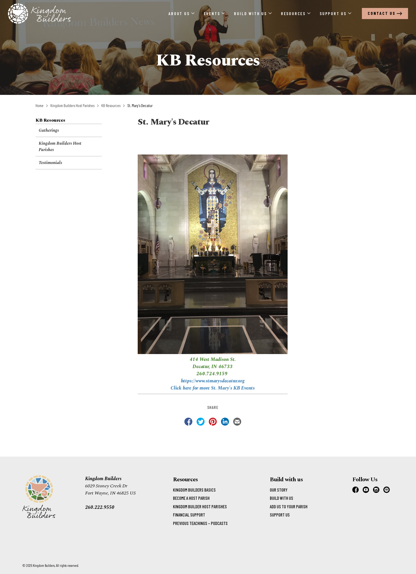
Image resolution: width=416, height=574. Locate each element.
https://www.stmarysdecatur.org (213, 381)
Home (40, 105)
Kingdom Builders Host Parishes (72, 105)
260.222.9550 (99, 507)
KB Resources (110, 105)
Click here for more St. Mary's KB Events (213, 388)
